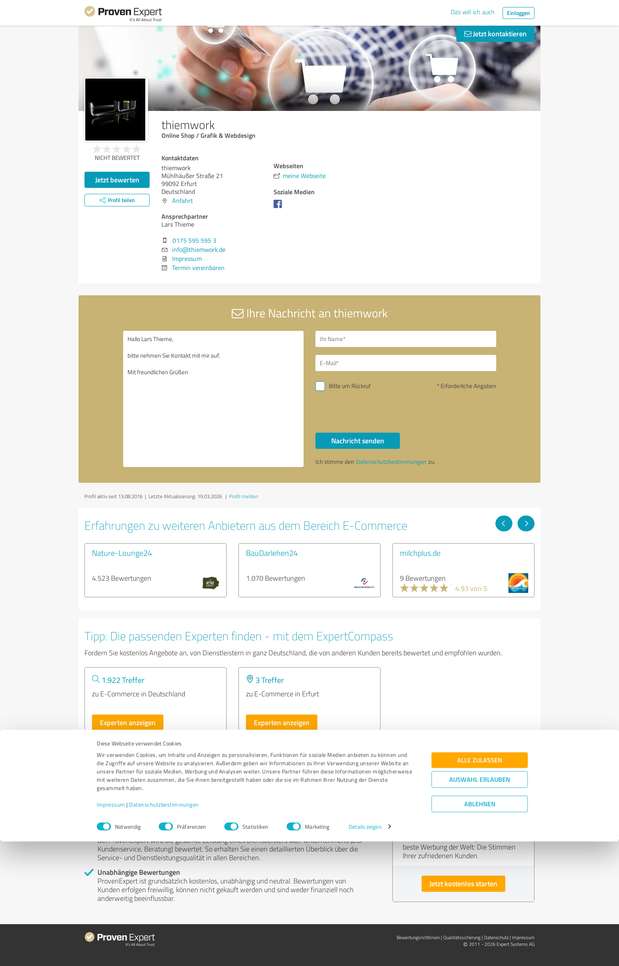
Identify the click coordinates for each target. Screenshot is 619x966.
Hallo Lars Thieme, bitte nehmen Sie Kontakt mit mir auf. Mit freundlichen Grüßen (213, 399)
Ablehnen (479, 928)
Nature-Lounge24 (122, 552)
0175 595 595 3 (194, 240)
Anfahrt (182, 200)
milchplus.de (420, 552)
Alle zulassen (479, 884)
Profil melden (243, 496)
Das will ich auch (473, 12)
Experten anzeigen (128, 722)
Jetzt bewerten (117, 179)
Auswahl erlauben (479, 903)
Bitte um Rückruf (350, 386)
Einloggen (518, 13)
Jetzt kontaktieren (495, 33)
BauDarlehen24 (272, 552)
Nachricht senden (357, 440)
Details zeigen (365, 951)
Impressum (111, 929)
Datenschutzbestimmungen (164, 929)
